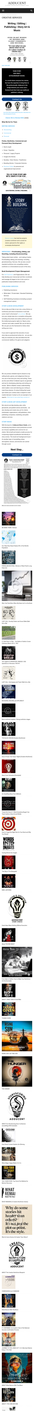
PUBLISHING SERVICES (10, 286)
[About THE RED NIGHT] (8, 935)
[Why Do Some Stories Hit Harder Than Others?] (17, 1220)
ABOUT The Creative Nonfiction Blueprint (13, 1272)
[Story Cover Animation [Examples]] (8, 766)
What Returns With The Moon (10, 1309)
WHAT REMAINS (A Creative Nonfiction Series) (15, 1201)
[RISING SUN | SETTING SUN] (17, 1036)
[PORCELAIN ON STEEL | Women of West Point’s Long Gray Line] (8, 558)
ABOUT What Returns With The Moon (12, 1385)
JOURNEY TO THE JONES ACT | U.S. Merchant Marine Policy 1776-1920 (17, 1349)
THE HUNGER (6, 1089)
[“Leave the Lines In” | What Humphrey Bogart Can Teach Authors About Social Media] (8, 804)
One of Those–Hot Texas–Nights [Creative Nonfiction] (17, 756)
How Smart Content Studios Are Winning (13, 1144)
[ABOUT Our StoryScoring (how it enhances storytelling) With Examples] (17, 1107)
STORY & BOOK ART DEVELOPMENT (14, 402)
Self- (8, 274)
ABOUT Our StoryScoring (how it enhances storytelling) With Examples (14, 1124)
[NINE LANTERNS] (8, 881)
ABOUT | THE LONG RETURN (10, 1404)
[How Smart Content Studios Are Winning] (8, 1136)
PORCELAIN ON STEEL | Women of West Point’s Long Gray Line (17, 567)
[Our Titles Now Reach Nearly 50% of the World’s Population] (8, 537)
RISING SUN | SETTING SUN (9, 1053)
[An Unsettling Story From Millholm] (8, 785)
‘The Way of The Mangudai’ (9, 871)
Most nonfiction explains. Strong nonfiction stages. (16, 719)
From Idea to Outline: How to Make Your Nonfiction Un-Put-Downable (16, 980)
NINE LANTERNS (6, 890)
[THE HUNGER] (17, 1071)
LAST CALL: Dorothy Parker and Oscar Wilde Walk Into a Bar (16, 622)
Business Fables (9, 166)
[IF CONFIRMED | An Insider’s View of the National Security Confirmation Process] (8, 1320)
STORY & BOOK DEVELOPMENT (13, 306)
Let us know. (22, 314)
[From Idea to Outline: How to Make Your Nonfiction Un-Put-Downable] (17, 962)
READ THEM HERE (6, 65)
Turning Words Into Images (9, 852)
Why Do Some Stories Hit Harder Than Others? (15, 1237)
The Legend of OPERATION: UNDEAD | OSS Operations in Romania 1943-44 (14, 662)
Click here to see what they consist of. (18, 397)
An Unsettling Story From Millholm (11, 794)
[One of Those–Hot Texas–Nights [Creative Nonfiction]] (8, 748)
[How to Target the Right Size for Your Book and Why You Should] (8, 824)
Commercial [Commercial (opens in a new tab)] (7, 133)
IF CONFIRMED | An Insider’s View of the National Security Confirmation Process (15, 1329)
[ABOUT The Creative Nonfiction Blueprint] (17, 1255)
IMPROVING (6, 252)
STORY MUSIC (7, 422)
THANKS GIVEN (6, 1018)
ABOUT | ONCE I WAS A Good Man (11, 999)
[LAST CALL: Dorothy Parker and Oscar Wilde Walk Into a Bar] (8, 613)
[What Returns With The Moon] (8, 1301)
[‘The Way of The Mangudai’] (8, 863)
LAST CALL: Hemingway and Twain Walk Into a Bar (16, 682)
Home (3, 15)
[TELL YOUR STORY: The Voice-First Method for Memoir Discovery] (8, 1173)
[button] (3, 10)
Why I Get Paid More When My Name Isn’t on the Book (17, 603)
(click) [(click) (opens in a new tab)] (26, 118)
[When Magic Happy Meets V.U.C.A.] (8, 1154)
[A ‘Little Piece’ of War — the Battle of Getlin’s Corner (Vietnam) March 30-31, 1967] (8, 633)
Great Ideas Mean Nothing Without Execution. (14, 925)
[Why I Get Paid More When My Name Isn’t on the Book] (17, 586)
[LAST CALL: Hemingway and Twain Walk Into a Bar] (8, 673)
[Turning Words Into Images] (8, 844)
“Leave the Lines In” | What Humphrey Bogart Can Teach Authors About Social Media (15, 813)
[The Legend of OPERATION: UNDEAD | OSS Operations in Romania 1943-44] (8, 653)
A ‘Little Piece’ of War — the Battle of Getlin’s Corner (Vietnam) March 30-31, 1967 (16, 642)
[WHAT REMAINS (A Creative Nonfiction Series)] (8, 1193)
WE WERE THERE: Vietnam (9, 527)
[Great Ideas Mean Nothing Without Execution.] (17, 908)
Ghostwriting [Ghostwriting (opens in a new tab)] (7, 130)
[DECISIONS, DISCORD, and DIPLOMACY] (8, 692)
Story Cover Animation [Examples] (11, 775)
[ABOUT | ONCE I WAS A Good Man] (8, 991)
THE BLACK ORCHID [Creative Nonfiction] (13, 738)
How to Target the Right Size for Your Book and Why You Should (16, 833)
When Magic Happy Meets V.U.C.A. (11, 1163)
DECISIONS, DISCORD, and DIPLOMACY (13, 700)
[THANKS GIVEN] (8, 1009)
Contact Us (17, 99)
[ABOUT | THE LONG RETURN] (8, 1395)
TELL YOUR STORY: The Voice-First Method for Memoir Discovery (15, 1182)
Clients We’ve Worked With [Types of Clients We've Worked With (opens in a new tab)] (14, 118)
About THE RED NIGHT (8, 944)
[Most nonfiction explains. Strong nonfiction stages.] (8, 711)
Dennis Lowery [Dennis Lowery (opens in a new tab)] (9, 238)
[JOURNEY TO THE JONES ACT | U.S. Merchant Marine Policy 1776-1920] (8, 1340)
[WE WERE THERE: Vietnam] (8, 519)
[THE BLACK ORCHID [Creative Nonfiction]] (8, 729)
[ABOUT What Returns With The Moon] (17, 1368)
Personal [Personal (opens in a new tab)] (6, 136)
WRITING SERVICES (8, 126)
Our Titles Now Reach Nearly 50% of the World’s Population (15, 546)
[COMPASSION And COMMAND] (8, 1282)
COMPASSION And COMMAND (10, 1291)
